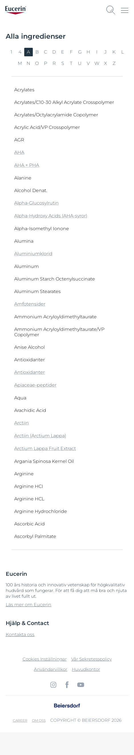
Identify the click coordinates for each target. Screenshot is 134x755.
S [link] (62, 63)
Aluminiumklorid (33, 253)
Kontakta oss (20, 634)
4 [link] (20, 52)
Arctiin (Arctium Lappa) (40, 435)
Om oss (39, 720)
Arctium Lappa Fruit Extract (45, 448)
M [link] (20, 63)
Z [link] (114, 63)
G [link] (80, 52)
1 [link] (12, 52)
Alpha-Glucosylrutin (36, 203)
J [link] (105, 52)
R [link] (54, 63)
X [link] (105, 63)
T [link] (71, 63)
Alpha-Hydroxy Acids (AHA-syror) (50, 215)
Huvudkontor (86, 669)
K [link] (114, 52)
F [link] (71, 52)
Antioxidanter (29, 372)
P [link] (45, 63)
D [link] (54, 52)
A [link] (28, 52)
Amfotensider (29, 304)
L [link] (122, 52)
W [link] (97, 63)
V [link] (88, 63)
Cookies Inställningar (45, 659)
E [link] (62, 52)
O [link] (37, 63)
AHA (19, 152)
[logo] (16, 10)
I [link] (97, 52)
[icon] (53, 684)
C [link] (45, 52)
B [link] (37, 52)
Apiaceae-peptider (35, 385)
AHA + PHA (26, 165)
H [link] (88, 52)
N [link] (29, 63)
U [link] (80, 63)
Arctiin (21, 423)
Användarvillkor (50, 669)
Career (20, 720)
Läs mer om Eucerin (28, 604)
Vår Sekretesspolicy (91, 659)
